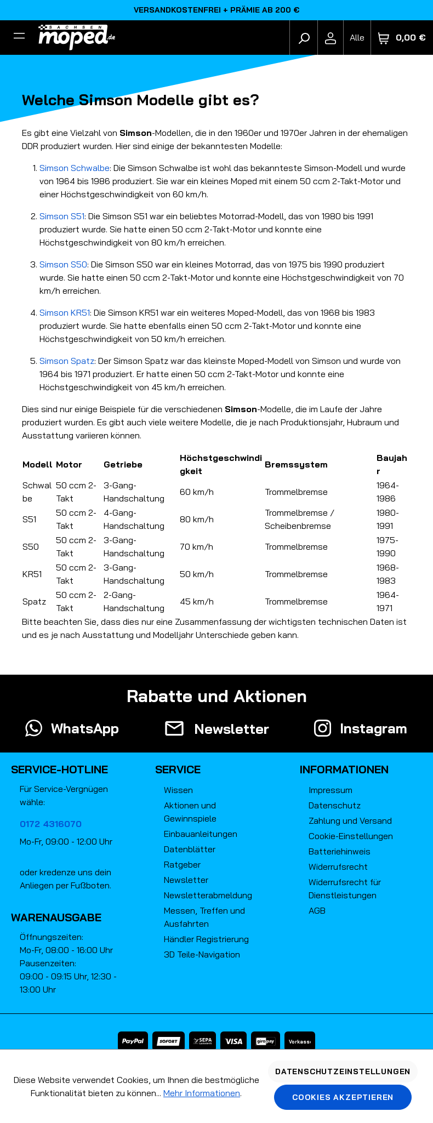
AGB (317, 910)
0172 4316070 (51, 823)
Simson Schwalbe (74, 167)
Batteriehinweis (340, 851)
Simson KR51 (64, 312)
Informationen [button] (344, 769)
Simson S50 (63, 264)
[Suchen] (303, 37)
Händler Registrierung (206, 938)
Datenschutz (335, 805)
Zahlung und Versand (350, 820)
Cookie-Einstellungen (351, 835)
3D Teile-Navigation (202, 954)
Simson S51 (61, 215)
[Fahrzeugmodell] (357, 37)
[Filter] (19, 37)
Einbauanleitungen (200, 833)
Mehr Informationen (201, 1092)
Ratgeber (182, 864)
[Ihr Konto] (330, 37)
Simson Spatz (66, 360)
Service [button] (178, 769)
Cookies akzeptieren (343, 1097)
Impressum (330, 789)
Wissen (178, 789)
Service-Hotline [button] (59, 769)
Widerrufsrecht (338, 866)
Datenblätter (189, 848)
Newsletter (186, 879)
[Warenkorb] (402, 37)
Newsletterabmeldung (208, 895)
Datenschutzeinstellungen (343, 1071)
